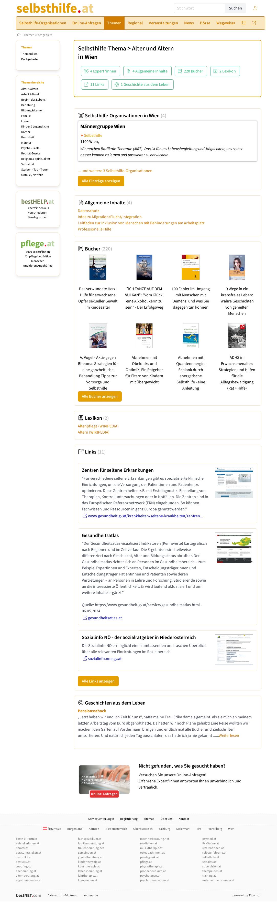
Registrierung (129, 819)
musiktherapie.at (151, 848)
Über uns (166, 819)
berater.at (22, 848)
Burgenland (75, 829)
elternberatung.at (27, 876)
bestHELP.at (23, 857)
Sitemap (149, 819)
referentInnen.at (213, 848)
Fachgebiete (44, 35)
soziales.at (209, 862)
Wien (91, 57)
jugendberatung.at (90, 857)
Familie (26, 116)
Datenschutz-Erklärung (62, 895)
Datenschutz (88, 211)
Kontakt (184, 819)
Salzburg (164, 829)
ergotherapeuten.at (28, 880)
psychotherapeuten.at (154, 880)
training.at (209, 876)
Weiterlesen (229, 735)
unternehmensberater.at (218, 880)
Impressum (90, 895)
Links (92, 452)
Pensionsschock (92, 711)
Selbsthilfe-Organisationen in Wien (122, 115)
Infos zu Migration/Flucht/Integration (110, 217)
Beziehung (28, 105)
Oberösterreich (143, 829)
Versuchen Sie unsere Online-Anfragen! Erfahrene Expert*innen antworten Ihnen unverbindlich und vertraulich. (199, 776)
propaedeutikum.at (153, 871)
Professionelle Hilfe (94, 229)
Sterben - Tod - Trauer (35, 169)
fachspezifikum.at (89, 839)
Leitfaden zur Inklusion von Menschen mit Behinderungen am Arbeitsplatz (141, 223)
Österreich (52, 829)
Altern (93, 432)
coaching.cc (23, 866)
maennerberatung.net (154, 839)
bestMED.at (23, 862)
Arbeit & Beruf (30, 94)
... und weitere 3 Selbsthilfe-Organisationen (115, 171)
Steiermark (183, 829)
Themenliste (29, 54)
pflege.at (146, 862)
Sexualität (27, 164)
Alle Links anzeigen (98, 681)
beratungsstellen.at (28, 853)
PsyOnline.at (210, 843)
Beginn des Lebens (33, 100)
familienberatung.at (91, 843)
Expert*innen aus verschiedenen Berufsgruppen (38, 210)
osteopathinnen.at (152, 853)
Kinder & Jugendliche (35, 126)
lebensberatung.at (90, 871)
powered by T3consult (246, 895)
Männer (26, 143)
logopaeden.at (87, 880)
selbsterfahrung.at (214, 853)
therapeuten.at (212, 871)
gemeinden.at (87, 853)
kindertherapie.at (89, 862)
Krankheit (27, 137)
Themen (29, 35)
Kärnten (94, 829)
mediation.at (148, 843)
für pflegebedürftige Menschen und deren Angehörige (38, 256)
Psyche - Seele (30, 148)
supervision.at (211, 866)
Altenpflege (98, 426)
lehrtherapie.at (87, 876)
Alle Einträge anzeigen (101, 181)
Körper (25, 132)
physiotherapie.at (151, 866)
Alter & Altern (29, 89)
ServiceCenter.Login (101, 819)
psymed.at (209, 839)
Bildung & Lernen (32, 110)
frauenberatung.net (91, 848)
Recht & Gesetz (30, 153)
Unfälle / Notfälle (32, 175)
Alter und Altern (153, 48)
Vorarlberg (215, 829)
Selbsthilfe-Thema (102, 48)
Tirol (199, 829)
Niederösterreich (116, 829)
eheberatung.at (26, 871)
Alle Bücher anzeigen (100, 396)
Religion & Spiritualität (35, 159)
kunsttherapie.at (89, 866)
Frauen (25, 121)
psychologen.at (150, 876)
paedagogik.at (149, 857)
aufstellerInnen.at (27, 843)
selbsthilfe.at (210, 857)
